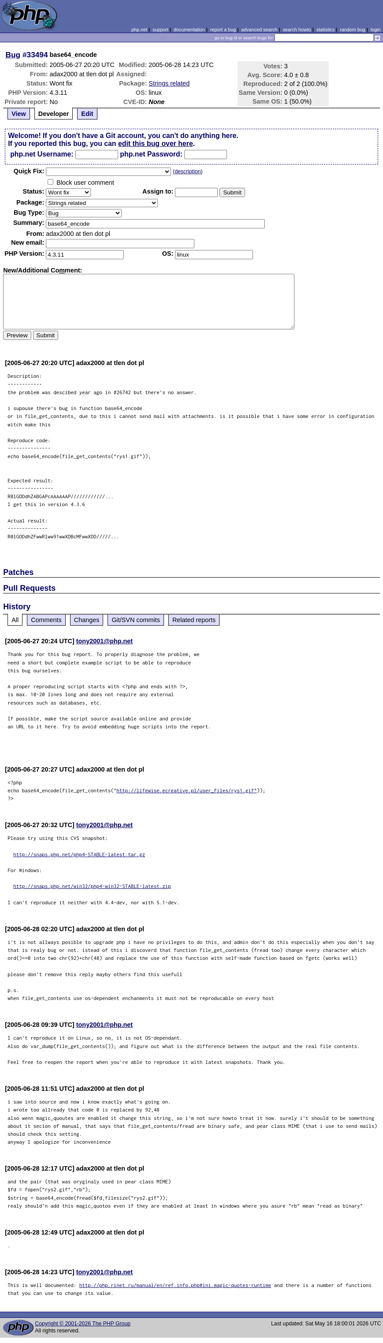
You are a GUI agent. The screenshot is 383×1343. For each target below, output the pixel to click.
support (160, 29)
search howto (297, 29)
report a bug (223, 29)
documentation (189, 29)
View (18, 113)
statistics (325, 29)
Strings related (169, 83)
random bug (352, 29)
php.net (139, 29)
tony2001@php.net (104, 641)
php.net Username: (41, 154)
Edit (87, 113)
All (15, 619)
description (188, 171)
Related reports (194, 619)
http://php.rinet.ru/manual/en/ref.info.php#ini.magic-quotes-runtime (175, 1285)
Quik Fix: (29, 171)
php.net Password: (151, 154)
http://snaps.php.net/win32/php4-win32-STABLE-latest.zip (92, 886)
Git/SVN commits (136, 619)
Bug (13, 54)
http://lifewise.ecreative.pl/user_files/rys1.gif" (186, 790)
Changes (87, 619)
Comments (46, 619)
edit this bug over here (155, 143)
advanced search (259, 29)
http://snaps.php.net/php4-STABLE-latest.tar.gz (79, 854)
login (376, 29)
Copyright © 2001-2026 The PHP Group (82, 1324)
